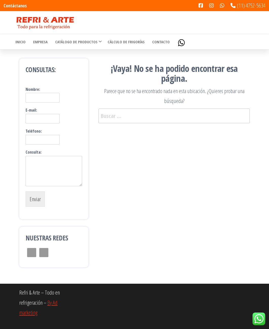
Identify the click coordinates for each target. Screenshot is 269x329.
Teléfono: (34, 131)
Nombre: (33, 89)
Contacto (161, 41)
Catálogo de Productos (76, 41)
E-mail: (31, 110)
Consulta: (34, 152)
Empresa (40, 41)
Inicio (20, 41)
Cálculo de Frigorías (126, 41)
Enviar (35, 199)
